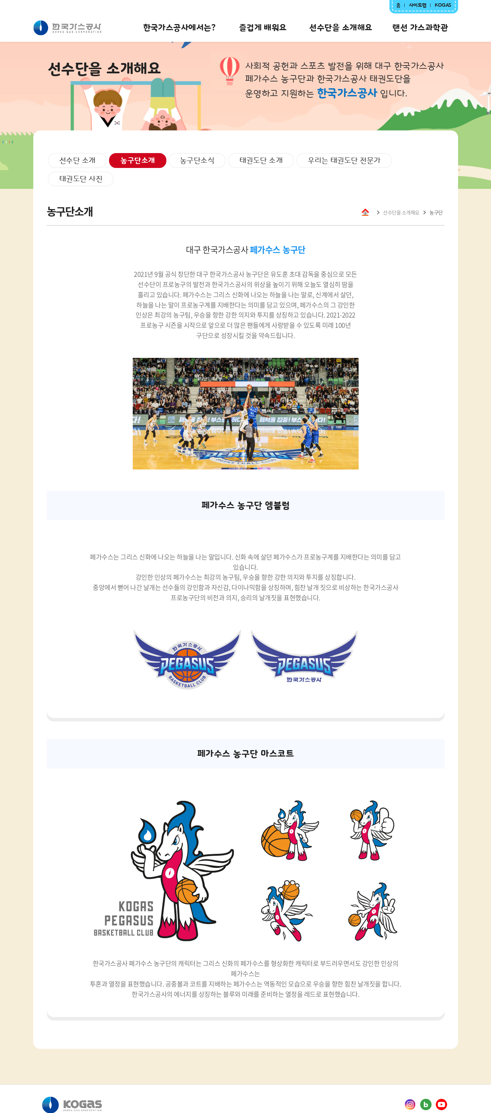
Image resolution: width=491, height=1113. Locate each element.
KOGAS (443, 5)
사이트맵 (418, 5)
